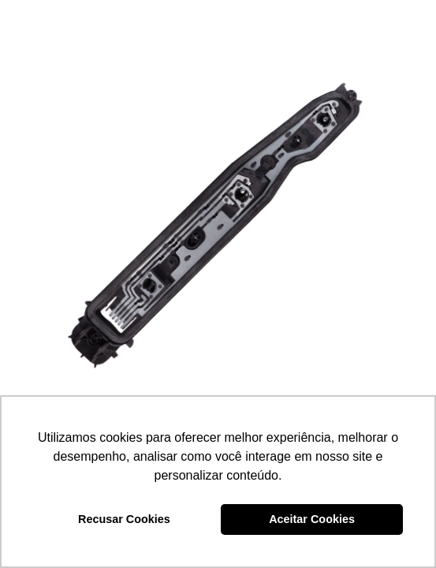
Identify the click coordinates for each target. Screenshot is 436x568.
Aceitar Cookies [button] (312, 519)
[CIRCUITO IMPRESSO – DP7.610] (218, 218)
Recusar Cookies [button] (124, 519)
